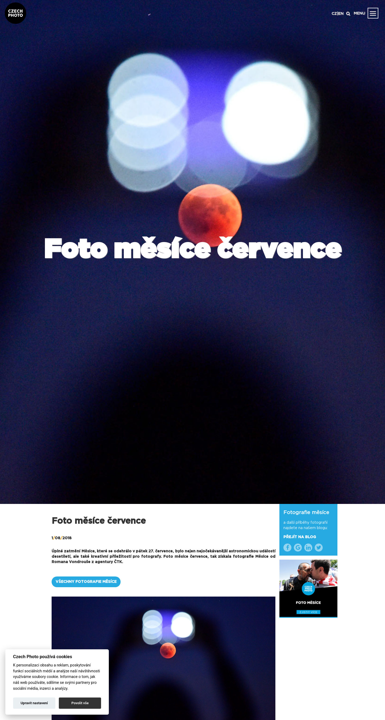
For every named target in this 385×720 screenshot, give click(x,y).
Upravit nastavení (34, 703)
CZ (334, 14)
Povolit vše (79, 703)
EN (341, 14)
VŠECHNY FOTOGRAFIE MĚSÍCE (86, 582)
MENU (359, 13)
